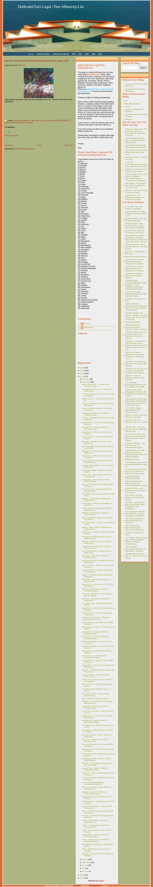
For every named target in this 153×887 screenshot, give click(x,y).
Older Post (69, 145)
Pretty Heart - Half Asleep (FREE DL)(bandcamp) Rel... (95, 707)
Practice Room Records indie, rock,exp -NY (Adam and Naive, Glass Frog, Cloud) (136, 471)
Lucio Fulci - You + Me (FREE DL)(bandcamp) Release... (94, 656)
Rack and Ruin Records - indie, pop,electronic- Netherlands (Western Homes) (136, 483)
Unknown (87, 323)
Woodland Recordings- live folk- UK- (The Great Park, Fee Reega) (136, 556)
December (85, 379)
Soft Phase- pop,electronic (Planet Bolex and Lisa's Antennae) (135, 521)
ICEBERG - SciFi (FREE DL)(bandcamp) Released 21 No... (97, 702)
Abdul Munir (85, 886)
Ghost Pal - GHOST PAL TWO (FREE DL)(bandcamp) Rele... (97, 595)
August (84, 865)
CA (29, 120)
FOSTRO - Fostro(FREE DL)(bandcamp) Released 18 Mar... (97, 764)
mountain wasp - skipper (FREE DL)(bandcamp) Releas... (95, 769)
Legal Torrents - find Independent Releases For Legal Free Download (135, 197)
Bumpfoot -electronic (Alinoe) (136, 256)
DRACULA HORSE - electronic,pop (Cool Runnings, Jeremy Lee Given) (136, 327)
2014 (81, 370)
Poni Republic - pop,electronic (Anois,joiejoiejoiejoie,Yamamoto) (136, 464)
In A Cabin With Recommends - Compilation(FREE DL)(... (93, 783)
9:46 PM (22, 65)
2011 (81, 875)
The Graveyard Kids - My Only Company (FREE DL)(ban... (96, 759)
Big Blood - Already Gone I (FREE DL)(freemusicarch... (96, 514)
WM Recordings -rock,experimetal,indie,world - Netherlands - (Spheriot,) (136, 549)
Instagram (129, 119)
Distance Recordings (133, 322)
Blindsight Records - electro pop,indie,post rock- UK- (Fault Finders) (136, 247)
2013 (81, 373)
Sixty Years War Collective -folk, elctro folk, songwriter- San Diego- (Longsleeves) (135, 514)
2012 (81, 376)
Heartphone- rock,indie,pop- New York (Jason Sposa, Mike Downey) (136, 364)
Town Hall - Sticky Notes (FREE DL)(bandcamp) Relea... (95, 590)
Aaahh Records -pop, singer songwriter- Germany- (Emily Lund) (135, 214)
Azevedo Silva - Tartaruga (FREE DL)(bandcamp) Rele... (95, 633)
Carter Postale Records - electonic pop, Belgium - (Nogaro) (134, 276)
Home (39, 145)
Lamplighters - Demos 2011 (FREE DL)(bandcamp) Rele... (96, 414)
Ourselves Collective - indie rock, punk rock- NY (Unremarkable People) (135, 445)
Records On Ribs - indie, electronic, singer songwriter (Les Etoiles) (135, 490)
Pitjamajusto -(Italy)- (132, 459)
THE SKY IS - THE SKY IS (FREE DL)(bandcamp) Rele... (96, 637)
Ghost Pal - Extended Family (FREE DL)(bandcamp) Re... (96, 788)
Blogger (101, 881)
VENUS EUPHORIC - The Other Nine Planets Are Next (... (95, 385)
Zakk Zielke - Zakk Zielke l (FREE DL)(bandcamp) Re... (96, 556)
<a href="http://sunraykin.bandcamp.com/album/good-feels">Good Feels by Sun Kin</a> (35, 110)
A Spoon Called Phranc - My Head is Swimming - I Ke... (95, 821)
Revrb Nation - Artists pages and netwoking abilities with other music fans (135, 185)
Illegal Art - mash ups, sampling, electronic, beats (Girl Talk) (135, 378)
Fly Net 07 (105, 886)
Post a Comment (11, 136)
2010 (81, 878)
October (85, 859)
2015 (81, 368)
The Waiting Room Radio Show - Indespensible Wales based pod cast (135, 140)
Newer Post (9, 145)
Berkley (24, 120)
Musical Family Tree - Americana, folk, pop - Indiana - (136, 422)
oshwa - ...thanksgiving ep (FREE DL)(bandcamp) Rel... (95, 826)
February (85, 871)
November (85, 382)
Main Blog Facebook (132, 104)
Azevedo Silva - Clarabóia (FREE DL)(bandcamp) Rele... (95, 428)
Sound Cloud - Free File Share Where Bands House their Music (136, 152)
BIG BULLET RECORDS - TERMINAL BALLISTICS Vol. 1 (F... (96, 618)
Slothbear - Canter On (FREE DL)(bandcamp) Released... (94, 793)
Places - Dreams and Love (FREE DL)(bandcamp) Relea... (96, 840)
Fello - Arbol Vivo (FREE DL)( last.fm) (95, 698)
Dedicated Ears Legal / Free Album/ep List (51, 6)
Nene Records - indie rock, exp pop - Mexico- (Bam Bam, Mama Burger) (136, 429)
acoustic (17, 120)
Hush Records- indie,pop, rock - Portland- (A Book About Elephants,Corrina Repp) (136, 371)
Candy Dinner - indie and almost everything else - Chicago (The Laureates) (134, 262)
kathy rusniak (89, 327)
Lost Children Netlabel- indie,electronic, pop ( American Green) (133, 410)
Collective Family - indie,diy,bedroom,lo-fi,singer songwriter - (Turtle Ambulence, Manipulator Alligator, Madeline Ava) (135, 285)
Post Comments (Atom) (25, 149)
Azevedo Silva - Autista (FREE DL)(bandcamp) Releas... (94, 721)
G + (126, 101)
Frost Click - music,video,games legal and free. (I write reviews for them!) (136, 164)
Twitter (127, 106)
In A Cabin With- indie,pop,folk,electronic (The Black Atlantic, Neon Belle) (135, 385)
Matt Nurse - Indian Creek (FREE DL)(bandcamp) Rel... (95, 740)
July (83, 868)
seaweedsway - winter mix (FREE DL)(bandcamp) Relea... (96, 835)
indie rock (39, 120)
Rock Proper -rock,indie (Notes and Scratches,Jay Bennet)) (134, 497)
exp (33, 120)
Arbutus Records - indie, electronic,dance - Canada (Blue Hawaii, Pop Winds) (134, 226)
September (86, 862)
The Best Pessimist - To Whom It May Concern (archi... (95, 695)
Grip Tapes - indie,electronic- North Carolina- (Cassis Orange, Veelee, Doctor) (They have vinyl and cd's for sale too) (136, 345)
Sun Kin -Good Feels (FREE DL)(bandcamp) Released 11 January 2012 (37, 61)
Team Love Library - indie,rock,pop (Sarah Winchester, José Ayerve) (134, 528)
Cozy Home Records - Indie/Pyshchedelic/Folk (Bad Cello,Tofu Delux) (136, 294)
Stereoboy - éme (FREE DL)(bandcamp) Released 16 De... (96, 537)
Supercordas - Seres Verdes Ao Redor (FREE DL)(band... (96, 480)
